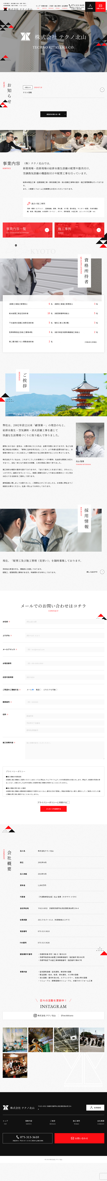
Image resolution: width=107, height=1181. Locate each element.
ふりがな (7, 653)
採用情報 (91, 5)
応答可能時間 (8, 695)
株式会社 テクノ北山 (45, 1033)
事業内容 (44, 5)
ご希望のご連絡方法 (12, 707)
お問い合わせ (102, 5)
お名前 (6, 639)
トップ (37, 5)
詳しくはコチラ (92, 590)
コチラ (66, 938)
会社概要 (65, 5)
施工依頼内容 (9, 760)
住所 (5, 732)
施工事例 (58, 5)
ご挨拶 (51, 5)
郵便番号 (7, 720)
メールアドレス (10, 667)
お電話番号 (7, 681)
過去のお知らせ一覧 (53, 120)
